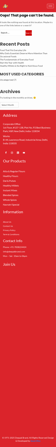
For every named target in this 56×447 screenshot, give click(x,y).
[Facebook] (6, 152)
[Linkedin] (18, 152)
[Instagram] (12, 152)
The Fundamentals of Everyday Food (17, 59)
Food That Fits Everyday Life (13, 50)
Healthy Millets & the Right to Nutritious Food (21, 66)
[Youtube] (24, 152)
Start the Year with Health (12, 62)
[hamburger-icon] (50, 6)
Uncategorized (6, 80)
